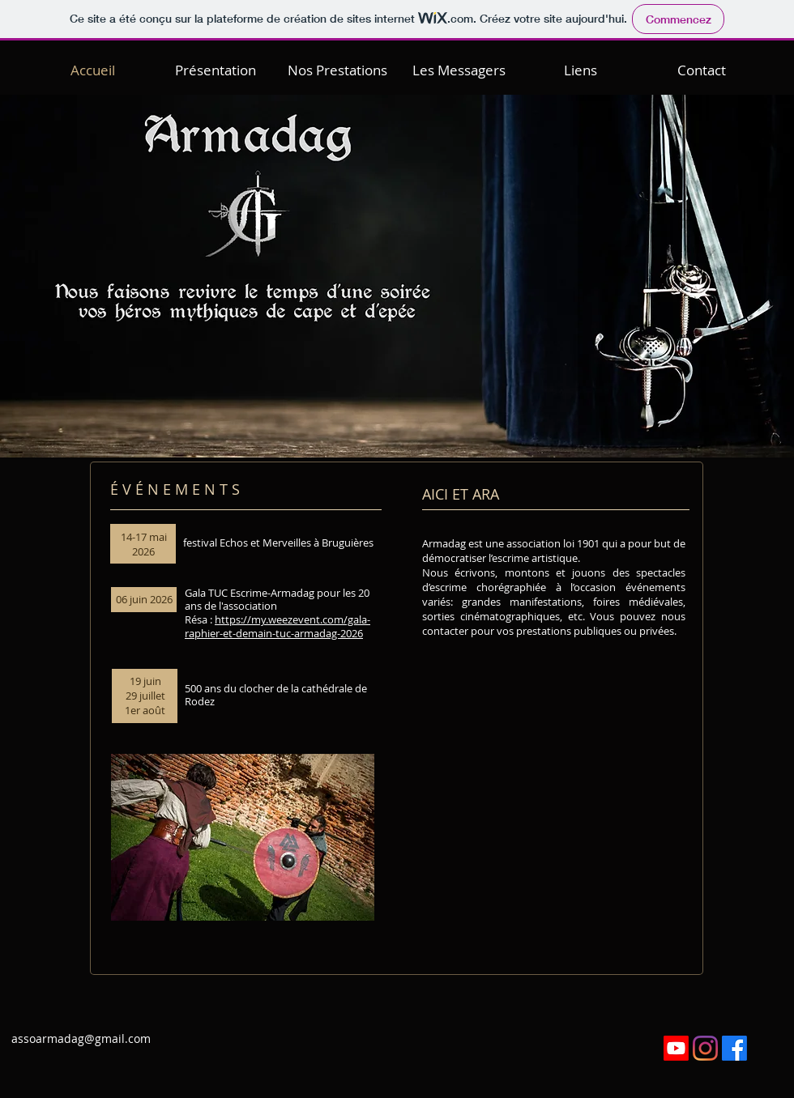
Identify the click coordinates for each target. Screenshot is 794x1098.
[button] (215, 67)
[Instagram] (705, 1048)
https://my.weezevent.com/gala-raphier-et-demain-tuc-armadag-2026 (277, 626)
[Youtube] (676, 1048)
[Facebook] (734, 1048)
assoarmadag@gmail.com (81, 1038)
